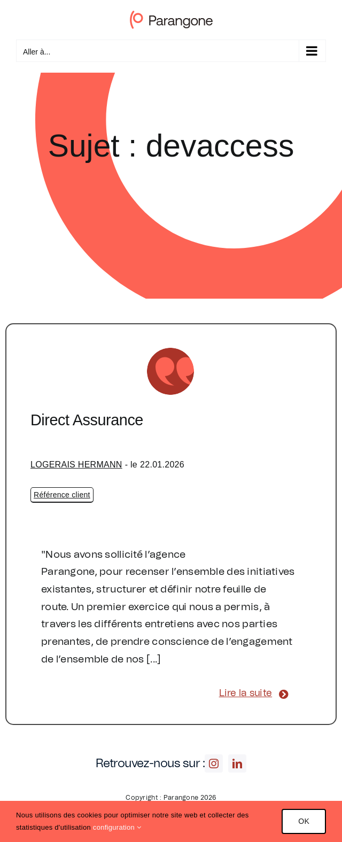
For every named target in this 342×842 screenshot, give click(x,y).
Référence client (62, 494)
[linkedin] (237, 763)
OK (303, 821)
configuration (117, 827)
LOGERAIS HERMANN (76, 464)
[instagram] (214, 763)
